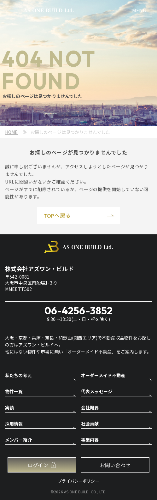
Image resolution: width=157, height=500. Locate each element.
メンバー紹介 (18, 440)
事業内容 (90, 440)
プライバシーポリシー (78, 481)
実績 (9, 408)
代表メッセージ (96, 392)
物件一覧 (14, 392)
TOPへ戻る (57, 215)
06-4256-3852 (78, 310)
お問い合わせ (115, 465)
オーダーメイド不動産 (103, 375)
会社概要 (90, 408)
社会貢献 (90, 424)
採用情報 (14, 424)
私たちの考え (18, 375)
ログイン (38, 465)
